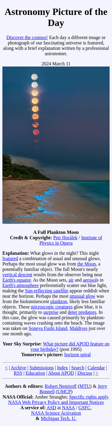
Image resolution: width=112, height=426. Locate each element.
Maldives (79, 328)
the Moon (86, 263)
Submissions (42, 367)
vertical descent (17, 274)
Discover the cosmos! (27, 37)
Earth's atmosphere (20, 285)
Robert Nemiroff (61, 386)
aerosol (90, 280)
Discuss (84, 373)
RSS (18, 373)
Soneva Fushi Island (48, 328)
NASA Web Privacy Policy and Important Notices (56, 402)
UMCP (64, 391)
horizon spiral (78, 354)
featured (10, 258)
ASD (51, 407)
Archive (18, 367)
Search (78, 367)
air (71, 280)
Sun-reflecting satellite (46, 290)
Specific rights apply (88, 396)
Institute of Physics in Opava (70, 240)
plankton (58, 301)
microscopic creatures (52, 306)
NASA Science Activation (56, 413)
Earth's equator (16, 280)
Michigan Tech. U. (58, 418)
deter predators (82, 312)
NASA (68, 407)
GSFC (84, 407)
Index (62, 367)
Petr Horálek (65, 237)
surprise (51, 312)
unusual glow (82, 296)
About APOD (61, 373)
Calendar (96, 367)
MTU (84, 386)
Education (35, 373)
